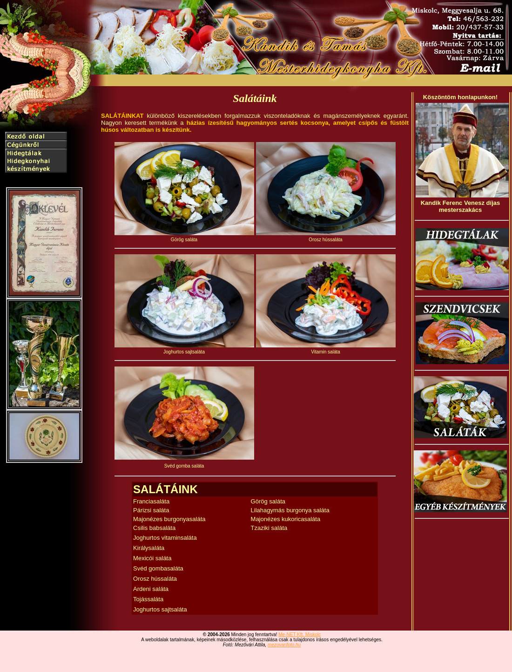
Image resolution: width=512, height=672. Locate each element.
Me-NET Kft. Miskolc (299, 634)
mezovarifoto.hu (284, 644)
